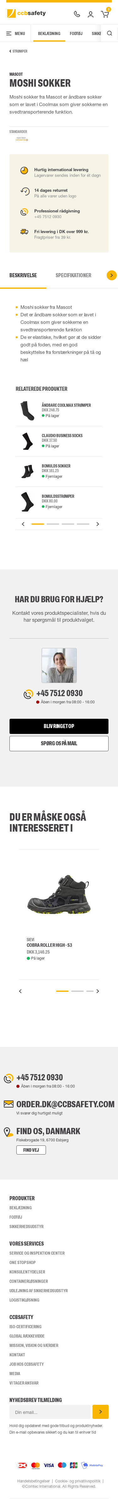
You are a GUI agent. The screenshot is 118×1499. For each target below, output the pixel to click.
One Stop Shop (22, 1262)
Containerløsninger (28, 1281)
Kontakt (17, 1354)
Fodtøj (76, 33)
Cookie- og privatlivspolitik (77, 1481)
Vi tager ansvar (23, 1382)
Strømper (18, 51)
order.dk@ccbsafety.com (65, 1104)
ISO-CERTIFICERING (25, 1326)
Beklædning (49, 33)
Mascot (16, 74)
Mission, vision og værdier (33, 1345)
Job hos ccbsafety (26, 1364)
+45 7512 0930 (59, 693)
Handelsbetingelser (33, 1481)
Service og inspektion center (37, 1253)
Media (14, 1373)
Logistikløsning (24, 1300)
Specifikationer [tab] (73, 275)
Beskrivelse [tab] (23, 275)
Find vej (31, 1150)
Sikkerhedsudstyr (26, 1226)
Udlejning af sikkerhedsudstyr (38, 1290)
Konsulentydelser (27, 1271)
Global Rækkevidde (27, 1335)
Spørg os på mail (59, 743)
